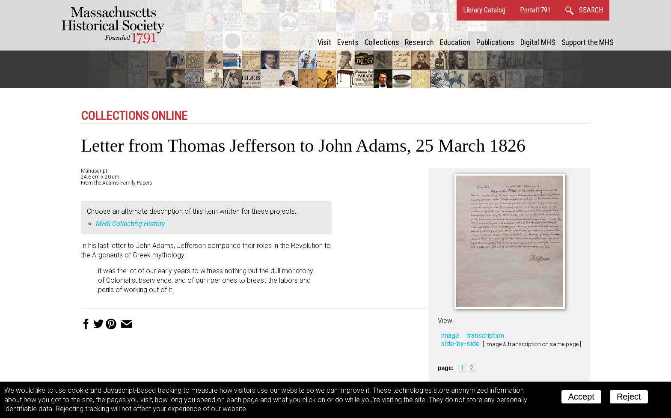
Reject (629, 396)
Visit (325, 42)
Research (419, 42)
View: (446, 320)
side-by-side (460, 344)
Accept (581, 396)
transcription (485, 335)
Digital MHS (537, 42)
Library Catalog (484, 10)
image (450, 335)
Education (455, 42)
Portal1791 (535, 10)
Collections (382, 42)
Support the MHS (587, 42)
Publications (495, 42)
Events (347, 42)
